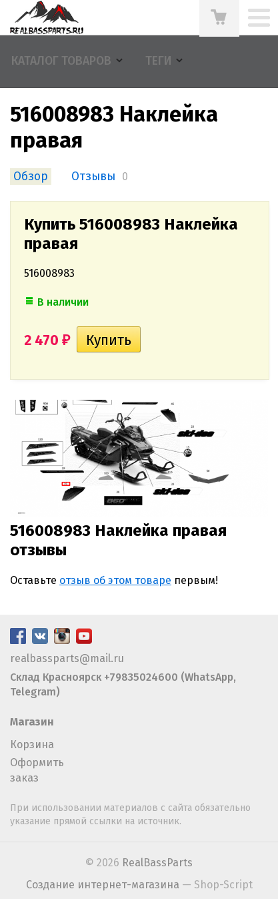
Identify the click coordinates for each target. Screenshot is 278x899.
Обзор (30, 177)
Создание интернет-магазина (102, 884)
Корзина (32, 744)
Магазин (32, 721)
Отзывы (93, 177)
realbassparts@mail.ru (67, 658)
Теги (158, 61)
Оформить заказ (37, 770)
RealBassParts (157, 862)
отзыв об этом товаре (115, 580)
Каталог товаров (61, 61)
